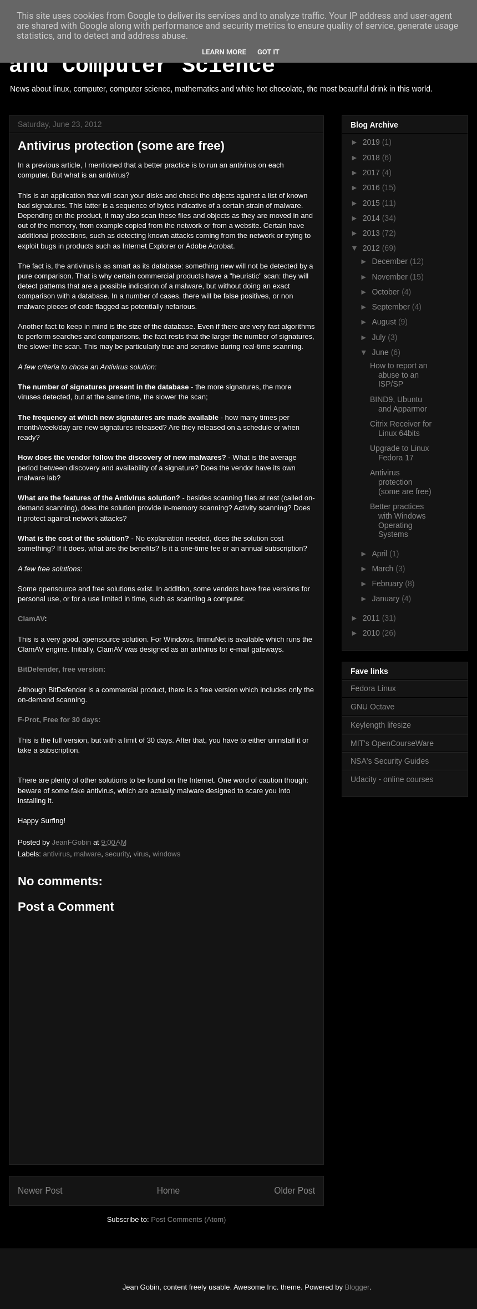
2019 (372, 142)
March (383, 568)
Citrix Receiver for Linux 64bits (401, 428)
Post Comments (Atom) (188, 1219)
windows (166, 854)
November (390, 276)
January (387, 598)
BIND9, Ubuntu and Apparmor (398, 404)
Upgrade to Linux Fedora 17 (399, 453)
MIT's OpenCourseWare (392, 743)
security (117, 854)
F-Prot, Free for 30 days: (59, 720)
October (387, 291)
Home (168, 1190)
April (380, 553)
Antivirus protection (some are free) (401, 482)
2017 (372, 172)
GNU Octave (372, 706)
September (392, 306)
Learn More (224, 52)
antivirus (56, 854)
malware (87, 854)
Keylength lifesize (381, 725)
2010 (372, 632)
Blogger (357, 1287)
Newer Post (40, 1190)
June (381, 352)
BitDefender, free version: (61, 669)
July (380, 337)
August (385, 321)
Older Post (294, 1190)
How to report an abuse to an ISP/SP (399, 375)
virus (141, 854)
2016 (372, 187)
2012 (372, 247)
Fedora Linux (373, 688)
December (390, 261)
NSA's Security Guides (390, 761)
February (388, 583)
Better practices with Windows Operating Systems (398, 520)
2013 (372, 233)
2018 (372, 157)
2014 (372, 218)
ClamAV (31, 619)
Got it (268, 52)
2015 (372, 203)
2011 (372, 617)
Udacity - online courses (392, 779)
